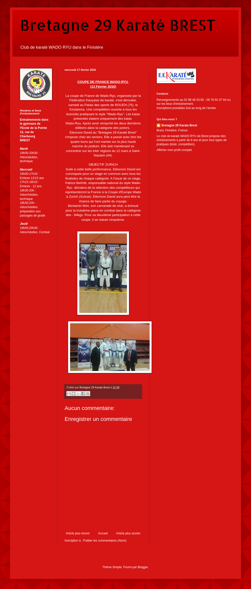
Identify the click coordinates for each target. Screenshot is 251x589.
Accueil (103, 533)
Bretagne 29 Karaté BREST (118, 25)
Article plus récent (77, 533)
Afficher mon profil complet (174, 150)
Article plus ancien (128, 533)
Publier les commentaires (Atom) (104, 540)
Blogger (143, 567)
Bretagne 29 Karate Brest (179, 125)
